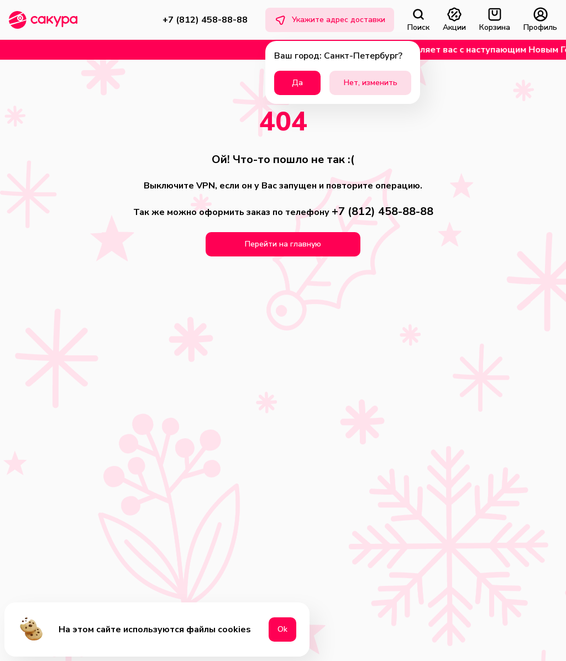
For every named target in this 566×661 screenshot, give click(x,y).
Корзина (494, 20)
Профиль (540, 20)
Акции (454, 20)
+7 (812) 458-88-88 (205, 19)
